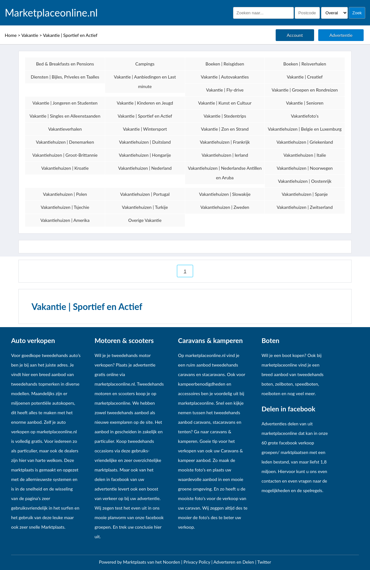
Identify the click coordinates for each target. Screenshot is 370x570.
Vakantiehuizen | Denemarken (65, 142)
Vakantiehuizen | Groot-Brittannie (65, 155)
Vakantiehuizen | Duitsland (145, 142)
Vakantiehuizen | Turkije (145, 207)
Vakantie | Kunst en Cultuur (225, 103)
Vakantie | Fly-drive (225, 90)
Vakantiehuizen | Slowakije (225, 194)
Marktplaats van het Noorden (152, 562)
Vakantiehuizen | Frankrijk (225, 142)
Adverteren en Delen (233, 562)
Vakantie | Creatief (305, 76)
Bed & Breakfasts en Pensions (65, 63)
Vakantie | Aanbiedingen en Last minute (145, 81)
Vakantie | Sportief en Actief (70, 35)
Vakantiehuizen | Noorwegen (305, 168)
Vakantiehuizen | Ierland (225, 155)
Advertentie (341, 35)
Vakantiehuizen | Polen (65, 194)
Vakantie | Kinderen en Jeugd (145, 103)
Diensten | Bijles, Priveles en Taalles (65, 76)
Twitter (264, 562)
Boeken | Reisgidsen (224, 63)
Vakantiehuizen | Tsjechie (65, 207)
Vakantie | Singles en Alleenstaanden (65, 116)
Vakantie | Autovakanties (225, 76)
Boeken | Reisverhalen (304, 63)
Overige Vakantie (145, 220)
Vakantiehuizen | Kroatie (65, 168)
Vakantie (29, 35)
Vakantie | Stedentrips (225, 116)
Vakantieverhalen (65, 129)
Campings (144, 63)
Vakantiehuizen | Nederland (145, 168)
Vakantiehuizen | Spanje (305, 194)
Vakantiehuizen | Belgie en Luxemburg (304, 129)
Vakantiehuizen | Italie (304, 155)
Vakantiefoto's (305, 116)
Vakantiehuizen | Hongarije (145, 155)
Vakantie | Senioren (304, 103)
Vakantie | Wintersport (145, 129)
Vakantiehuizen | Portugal (145, 194)
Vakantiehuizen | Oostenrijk (305, 181)
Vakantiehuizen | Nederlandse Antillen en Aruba (225, 172)
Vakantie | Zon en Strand (225, 129)
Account (295, 35)
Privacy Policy (198, 562)
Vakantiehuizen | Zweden (224, 207)
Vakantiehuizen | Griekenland (304, 142)
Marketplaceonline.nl (51, 12)
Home (11, 35)
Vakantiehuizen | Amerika (65, 220)
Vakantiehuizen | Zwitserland (305, 207)
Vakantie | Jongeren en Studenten (65, 103)
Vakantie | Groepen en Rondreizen (305, 90)
